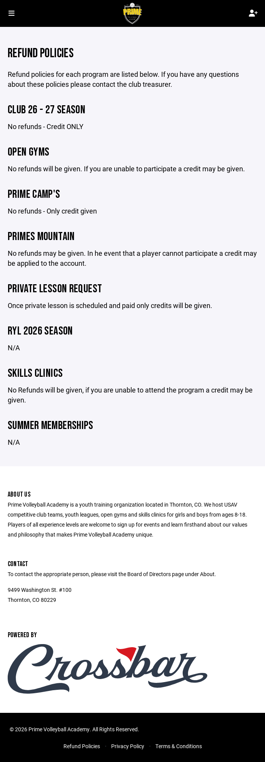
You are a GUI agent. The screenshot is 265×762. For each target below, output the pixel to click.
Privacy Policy (127, 746)
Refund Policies (81, 746)
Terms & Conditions (178, 746)
